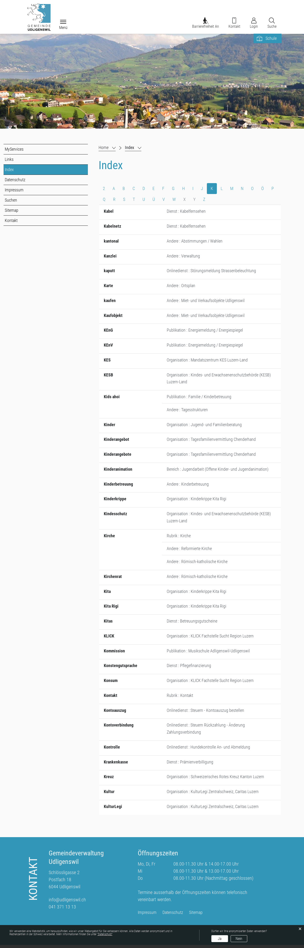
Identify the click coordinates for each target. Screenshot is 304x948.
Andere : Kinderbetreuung (188, 485)
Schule (271, 38)
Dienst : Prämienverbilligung (190, 764)
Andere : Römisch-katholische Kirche (197, 563)
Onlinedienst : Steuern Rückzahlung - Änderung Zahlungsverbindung (206, 731)
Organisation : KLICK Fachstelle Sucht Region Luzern (210, 638)
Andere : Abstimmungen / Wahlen (195, 241)
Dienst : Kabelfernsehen (186, 211)
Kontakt (11, 220)
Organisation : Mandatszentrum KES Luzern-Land (207, 361)
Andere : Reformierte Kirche (189, 550)
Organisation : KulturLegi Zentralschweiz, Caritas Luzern (213, 794)
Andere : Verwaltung (183, 256)
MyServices (14, 149)
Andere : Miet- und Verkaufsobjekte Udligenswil (206, 301)
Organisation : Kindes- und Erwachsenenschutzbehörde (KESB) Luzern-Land (219, 380)
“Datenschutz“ (104, 934)
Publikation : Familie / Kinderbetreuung (199, 398)
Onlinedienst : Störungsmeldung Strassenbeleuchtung (211, 271)
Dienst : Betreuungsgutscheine (192, 623)
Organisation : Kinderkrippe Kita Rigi (196, 500)
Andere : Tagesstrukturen (187, 411)
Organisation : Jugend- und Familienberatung (204, 426)
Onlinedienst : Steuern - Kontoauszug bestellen (205, 712)
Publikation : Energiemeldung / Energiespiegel (205, 331)
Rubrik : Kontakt (180, 697)
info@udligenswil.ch (67, 903)
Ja (220, 938)
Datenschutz (15, 180)
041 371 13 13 (62, 910)
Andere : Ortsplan (181, 286)
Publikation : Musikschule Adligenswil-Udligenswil (208, 653)
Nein (239, 938)
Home (104, 147)
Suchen (11, 200)
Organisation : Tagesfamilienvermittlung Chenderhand (211, 440)
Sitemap (11, 210)
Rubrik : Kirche (179, 537)
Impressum (14, 190)
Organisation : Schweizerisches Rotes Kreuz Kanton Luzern (215, 779)
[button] (133, 148)
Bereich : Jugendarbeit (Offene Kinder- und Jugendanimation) (217, 470)
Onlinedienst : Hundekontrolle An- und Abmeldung (208, 749)
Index (20, 169)
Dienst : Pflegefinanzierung (189, 668)
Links (9, 159)
